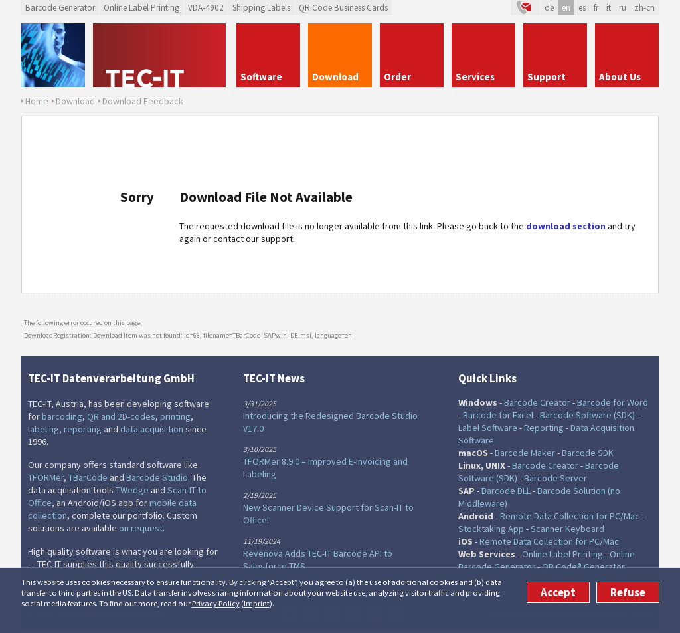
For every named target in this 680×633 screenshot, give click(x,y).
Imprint (257, 603)
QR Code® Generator (583, 566)
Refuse (627, 592)
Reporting (544, 428)
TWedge (132, 490)
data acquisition (151, 429)
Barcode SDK (588, 453)
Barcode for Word (612, 402)
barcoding (62, 416)
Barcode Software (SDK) (587, 415)
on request (141, 528)
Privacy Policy (216, 603)
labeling (43, 429)
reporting (83, 429)
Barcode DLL (506, 491)
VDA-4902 (206, 7)
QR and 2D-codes (121, 416)
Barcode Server (555, 478)
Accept (558, 592)
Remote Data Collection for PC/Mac (569, 516)
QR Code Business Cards (343, 7)
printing (175, 416)
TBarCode (88, 477)
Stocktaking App (491, 529)
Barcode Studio (157, 477)
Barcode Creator (537, 402)
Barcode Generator (60, 7)
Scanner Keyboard (567, 529)
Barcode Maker (525, 453)
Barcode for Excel (498, 415)
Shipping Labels (261, 7)
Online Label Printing (141, 7)
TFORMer (46, 477)
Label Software (487, 428)
